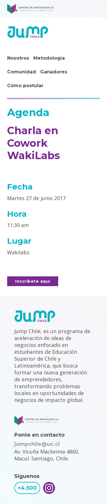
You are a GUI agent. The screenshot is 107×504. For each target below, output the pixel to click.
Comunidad (21, 72)
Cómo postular (25, 85)
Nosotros (18, 58)
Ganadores (53, 72)
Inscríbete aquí (32, 281)
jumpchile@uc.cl (37, 444)
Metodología (49, 58)
